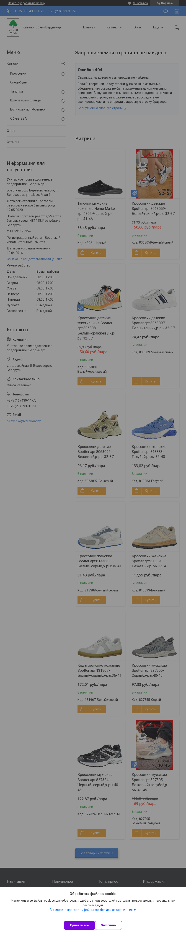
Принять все (79, 925)
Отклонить (108, 925)
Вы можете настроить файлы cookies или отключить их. (91, 910)
